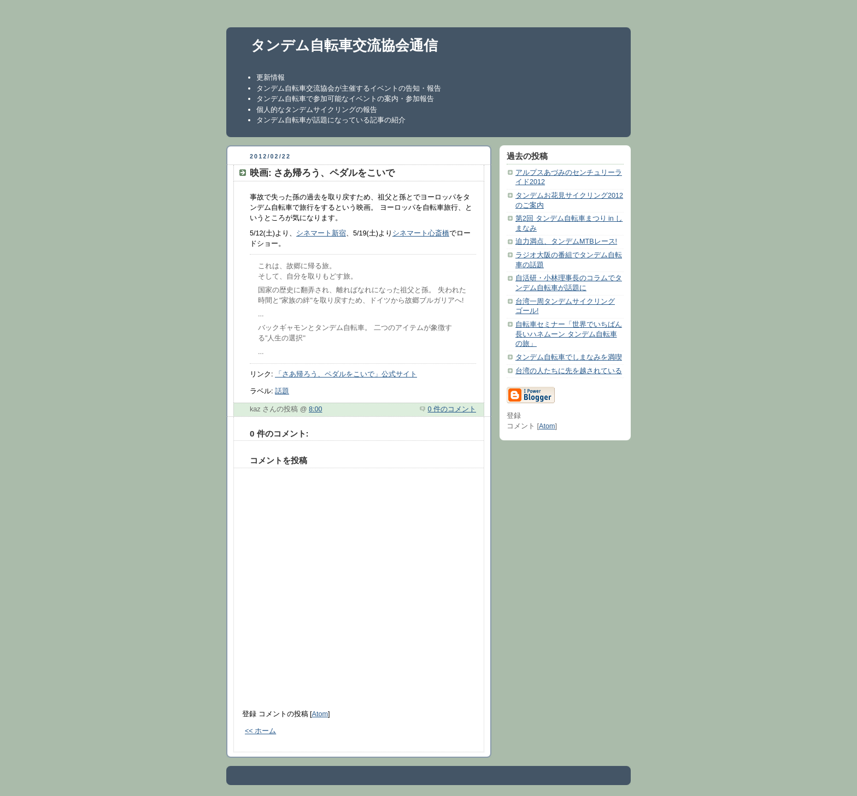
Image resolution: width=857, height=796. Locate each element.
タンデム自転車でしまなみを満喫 (568, 357)
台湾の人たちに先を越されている (568, 371)
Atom (320, 714)
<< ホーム (260, 731)
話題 (282, 391)
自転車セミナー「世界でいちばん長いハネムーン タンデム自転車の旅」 (568, 334)
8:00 (315, 409)
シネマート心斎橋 (420, 233)
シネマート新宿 (321, 233)
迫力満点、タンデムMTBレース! (566, 241)
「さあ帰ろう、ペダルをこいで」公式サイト (346, 374)
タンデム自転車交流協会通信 (344, 45)
